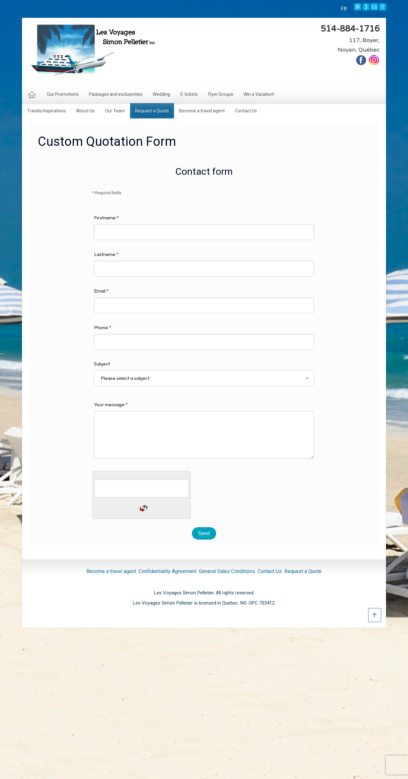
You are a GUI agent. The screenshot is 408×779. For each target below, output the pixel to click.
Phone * (204, 337)
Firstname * (204, 227)
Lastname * (204, 264)
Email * (204, 300)
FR (344, 9)
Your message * (204, 430)
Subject (204, 373)
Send (204, 533)
